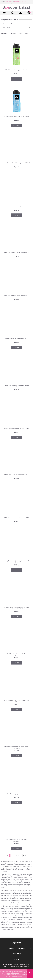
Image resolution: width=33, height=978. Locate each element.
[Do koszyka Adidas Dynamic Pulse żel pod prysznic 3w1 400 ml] (16, 215)
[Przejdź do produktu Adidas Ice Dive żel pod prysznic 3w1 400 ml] (16, 323)
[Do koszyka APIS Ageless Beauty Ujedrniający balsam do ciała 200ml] (16, 570)
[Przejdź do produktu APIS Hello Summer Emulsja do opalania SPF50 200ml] (16, 684)
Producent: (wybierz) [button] (8, 24)
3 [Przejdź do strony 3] (14, 855)
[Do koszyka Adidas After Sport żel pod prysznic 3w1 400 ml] (16, 125)
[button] (4, 13)
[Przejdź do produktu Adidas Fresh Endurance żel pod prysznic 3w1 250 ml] (16, 236)
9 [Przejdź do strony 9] (23, 855)
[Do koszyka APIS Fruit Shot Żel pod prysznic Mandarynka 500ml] (16, 663)
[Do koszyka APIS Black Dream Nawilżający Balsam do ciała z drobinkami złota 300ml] (16, 616)
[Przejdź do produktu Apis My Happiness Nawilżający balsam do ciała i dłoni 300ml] (16, 731)
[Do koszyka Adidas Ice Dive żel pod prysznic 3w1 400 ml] (16, 348)
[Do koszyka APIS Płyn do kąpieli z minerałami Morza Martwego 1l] (16, 848)
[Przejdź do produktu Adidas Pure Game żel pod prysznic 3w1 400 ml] (16, 412)
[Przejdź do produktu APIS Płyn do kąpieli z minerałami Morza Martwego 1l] (16, 824)
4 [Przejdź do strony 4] (16, 855)
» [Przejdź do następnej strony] (25, 855)
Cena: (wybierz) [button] (7, 27)
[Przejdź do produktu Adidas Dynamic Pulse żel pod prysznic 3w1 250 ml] (16, 147)
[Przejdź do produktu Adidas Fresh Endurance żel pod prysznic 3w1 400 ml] (16, 280)
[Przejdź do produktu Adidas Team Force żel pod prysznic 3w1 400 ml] (16, 459)
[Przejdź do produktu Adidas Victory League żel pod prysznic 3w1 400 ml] (16, 502)
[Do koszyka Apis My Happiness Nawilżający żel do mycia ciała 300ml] (16, 802)
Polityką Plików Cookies (13, 973)
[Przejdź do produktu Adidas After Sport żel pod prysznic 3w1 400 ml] (16, 100)
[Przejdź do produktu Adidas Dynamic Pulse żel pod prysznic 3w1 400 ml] (16, 190)
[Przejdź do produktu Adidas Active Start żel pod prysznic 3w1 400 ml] (16, 54)
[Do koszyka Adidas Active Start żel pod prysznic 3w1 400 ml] (16, 79)
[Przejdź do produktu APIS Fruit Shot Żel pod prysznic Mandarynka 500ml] (16, 638)
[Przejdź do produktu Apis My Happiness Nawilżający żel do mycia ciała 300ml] (16, 777)
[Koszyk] (29, 13)
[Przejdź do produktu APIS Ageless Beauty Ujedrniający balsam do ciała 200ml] (16, 545)
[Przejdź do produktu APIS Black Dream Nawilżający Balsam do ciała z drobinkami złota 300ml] (16, 591)
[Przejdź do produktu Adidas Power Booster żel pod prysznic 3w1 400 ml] (16, 369)
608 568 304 (8, 1)
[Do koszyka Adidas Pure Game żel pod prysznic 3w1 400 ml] (16, 437)
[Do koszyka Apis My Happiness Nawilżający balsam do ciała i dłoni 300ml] (16, 755)
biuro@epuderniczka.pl (20, 1)
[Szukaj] (12, 13)
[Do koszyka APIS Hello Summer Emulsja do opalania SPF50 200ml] (16, 709)
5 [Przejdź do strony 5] (18, 855)
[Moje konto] (21, 13)
